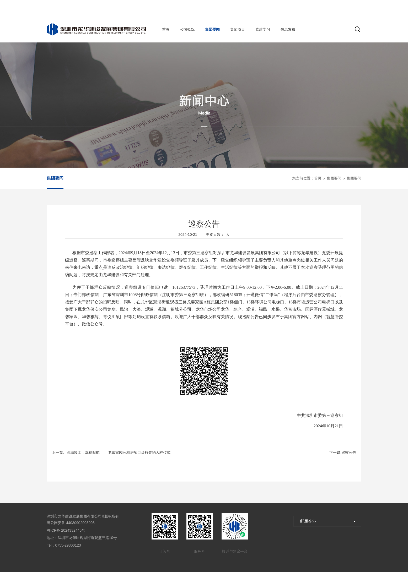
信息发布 (288, 29)
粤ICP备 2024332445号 (66, 530)
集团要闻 (212, 29)
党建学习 (262, 29)
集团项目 (237, 29)
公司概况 (187, 29)
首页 (165, 29)
